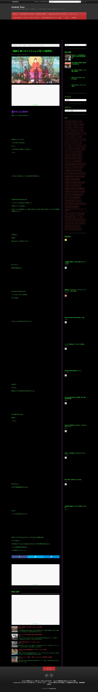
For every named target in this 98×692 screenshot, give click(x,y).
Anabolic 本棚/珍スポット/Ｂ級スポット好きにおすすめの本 (26, 17)
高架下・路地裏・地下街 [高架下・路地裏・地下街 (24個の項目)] (71, 229)
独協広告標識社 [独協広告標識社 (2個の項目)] (78, 194)
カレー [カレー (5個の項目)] (73, 124)
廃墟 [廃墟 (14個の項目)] (73, 176)
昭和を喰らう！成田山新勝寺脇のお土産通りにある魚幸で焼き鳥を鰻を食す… (53, 1)
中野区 (67, 264)
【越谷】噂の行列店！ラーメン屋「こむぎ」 (29, 642)
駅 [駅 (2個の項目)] (73, 226)
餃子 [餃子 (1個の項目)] (76, 223)
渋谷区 (67, 509)
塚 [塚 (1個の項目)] (66, 167)
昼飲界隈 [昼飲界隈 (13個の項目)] (68, 188)
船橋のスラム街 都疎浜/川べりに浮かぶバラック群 (75, 453)
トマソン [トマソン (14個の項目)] (82, 133)
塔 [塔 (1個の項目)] (84, 164)
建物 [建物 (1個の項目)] (82, 176)
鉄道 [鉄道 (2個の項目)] (72, 219)
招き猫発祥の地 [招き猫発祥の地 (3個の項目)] (75, 182)
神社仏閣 (26, 54)
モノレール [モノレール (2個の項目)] (82, 145)
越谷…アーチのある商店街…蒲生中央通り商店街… (30, 634)
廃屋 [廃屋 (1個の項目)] (77, 176)
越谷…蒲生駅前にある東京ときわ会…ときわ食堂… (30, 627)
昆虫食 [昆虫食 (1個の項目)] (74, 185)
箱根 (67, 319)
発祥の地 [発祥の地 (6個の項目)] (78, 200)
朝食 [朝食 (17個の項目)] (74, 188)
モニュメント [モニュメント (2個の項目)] (74, 145)
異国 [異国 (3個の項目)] (73, 200)
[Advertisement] (49, 29)
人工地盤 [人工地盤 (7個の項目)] (73, 154)
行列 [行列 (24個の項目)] (82, 213)
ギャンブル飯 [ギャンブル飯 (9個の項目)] (80, 124)
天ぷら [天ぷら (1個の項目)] (71, 167)
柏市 (67, 400)
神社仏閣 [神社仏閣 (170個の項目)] (78, 203)
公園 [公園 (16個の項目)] (79, 154)
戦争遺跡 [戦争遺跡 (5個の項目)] (67, 182)
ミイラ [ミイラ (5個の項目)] (67, 145)
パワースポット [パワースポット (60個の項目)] (81, 139)
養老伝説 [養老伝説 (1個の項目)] (82, 223)
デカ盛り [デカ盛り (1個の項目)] (76, 133)
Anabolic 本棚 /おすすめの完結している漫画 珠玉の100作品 (33, 14)
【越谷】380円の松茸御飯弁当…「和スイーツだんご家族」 (32, 649)
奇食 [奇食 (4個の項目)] (81, 167)
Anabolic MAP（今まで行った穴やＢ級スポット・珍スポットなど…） (63, 14)
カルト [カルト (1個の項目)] (67, 124)
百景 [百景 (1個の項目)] (66, 203)
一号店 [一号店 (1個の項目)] (82, 148)
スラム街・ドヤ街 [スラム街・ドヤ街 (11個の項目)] (69, 130)
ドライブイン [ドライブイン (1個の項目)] (68, 136)
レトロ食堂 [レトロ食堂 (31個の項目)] (75, 148)
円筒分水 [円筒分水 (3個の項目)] (67, 158)
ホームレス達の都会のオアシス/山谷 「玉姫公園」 (75, 344)
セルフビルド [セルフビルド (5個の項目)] (79, 130)
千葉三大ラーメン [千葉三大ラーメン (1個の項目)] (69, 161)
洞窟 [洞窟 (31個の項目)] (67, 191)
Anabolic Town (18, 7)
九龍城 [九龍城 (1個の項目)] (67, 154)
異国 (23, 54)
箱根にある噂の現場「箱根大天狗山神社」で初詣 (74, 317)
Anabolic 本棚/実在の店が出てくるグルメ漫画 (52, 17)
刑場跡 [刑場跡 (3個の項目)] (79, 158)
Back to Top (49, 668)
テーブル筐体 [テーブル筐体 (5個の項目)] (68, 133)
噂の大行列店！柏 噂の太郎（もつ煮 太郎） (73, 479)
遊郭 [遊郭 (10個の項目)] (67, 219)
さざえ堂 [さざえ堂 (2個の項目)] (72, 121)
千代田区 (67, 372)
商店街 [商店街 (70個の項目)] (67, 164)
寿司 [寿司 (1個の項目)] (73, 170)
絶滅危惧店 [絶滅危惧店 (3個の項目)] (68, 206)
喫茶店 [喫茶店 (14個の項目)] (74, 164)
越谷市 (19, 54)
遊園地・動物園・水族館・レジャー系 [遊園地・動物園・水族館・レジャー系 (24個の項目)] (73, 216)
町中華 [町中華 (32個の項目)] (67, 200)
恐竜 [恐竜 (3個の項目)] (77, 179)
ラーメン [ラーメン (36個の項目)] (68, 148)
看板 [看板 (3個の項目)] (71, 203)
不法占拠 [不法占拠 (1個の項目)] (78, 151)
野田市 (67, 292)
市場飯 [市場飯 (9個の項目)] (67, 176)
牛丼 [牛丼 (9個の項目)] (71, 194)
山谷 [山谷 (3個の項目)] (66, 173)
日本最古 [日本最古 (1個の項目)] (67, 185)
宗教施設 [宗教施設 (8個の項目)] (67, 170)
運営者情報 (74, 17)
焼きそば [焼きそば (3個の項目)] (77, 191)
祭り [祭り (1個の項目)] (83, 203)
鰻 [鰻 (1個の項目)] (80, 229)
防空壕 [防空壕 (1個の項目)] (77, 219)
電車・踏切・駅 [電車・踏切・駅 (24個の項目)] (69, 223)
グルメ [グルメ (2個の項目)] (67, 127)
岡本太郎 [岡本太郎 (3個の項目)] (72, 173)
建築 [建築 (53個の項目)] (67, 179)
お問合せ (67, 17)
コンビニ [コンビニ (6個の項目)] (73, 127)
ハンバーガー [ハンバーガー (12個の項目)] (77, 136)
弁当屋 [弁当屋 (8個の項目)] (73, 179)
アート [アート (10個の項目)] (79, 121)
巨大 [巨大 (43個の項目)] (83, 173)
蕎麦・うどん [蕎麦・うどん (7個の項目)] (75, 213)
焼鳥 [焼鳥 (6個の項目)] (66, 194)
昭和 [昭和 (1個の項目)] (79, 185)
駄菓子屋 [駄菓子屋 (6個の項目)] (67, 226)
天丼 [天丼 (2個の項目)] (76, 167)
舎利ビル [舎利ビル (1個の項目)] (67, 213)
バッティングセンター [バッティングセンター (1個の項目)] (70, 139)
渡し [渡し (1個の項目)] (72, 191)
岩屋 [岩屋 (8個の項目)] (78, 173)
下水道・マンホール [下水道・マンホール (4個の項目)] (70, 151)
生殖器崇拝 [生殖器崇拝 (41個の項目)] (77, 197)
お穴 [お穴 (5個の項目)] (66, 121)
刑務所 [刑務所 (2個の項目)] (74, 158)
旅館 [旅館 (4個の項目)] (82, 182)
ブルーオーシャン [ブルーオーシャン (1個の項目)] (69, 142)
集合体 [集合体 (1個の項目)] (83, 219)
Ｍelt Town (15, 14)
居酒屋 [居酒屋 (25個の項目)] (79, 170)
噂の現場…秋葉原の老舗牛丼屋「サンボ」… (73, 370)
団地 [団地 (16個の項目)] (79, 164)
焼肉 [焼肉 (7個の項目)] (83, 191)
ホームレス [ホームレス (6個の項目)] (78, 142)
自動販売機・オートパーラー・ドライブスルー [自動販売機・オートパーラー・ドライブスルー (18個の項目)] (74, 210)
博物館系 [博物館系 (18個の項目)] (78, 161)
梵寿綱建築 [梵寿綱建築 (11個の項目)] (81, 188)
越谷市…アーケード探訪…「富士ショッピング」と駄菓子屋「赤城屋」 (35, 657)
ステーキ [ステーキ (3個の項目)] (80, 127)
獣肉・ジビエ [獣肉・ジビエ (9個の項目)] (68, 197)
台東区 (67, 345)
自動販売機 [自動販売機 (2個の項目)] (75, 206)
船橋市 (67, 454)
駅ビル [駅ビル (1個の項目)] (78, 226)
